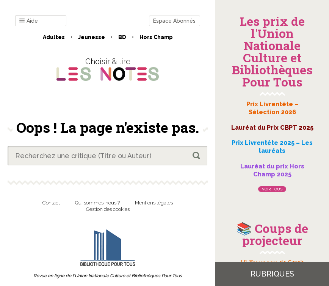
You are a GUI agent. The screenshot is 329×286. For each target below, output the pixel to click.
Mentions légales (154, 203)
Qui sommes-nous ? (97, 203)
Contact (51, 203)
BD (122, 37)
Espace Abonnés (174, 21)
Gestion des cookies (108, 209)
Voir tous (272, 189)
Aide (28, 21)
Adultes (54, 37)
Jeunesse (91, 37)
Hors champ (156, 37)
